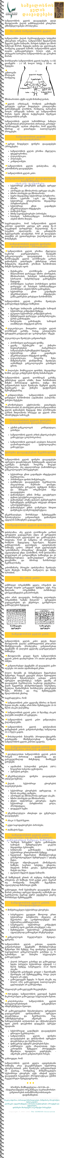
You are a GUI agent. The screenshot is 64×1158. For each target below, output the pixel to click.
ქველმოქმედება (20, 1104)
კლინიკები (9, 1104)
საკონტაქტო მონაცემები (41, 1107)
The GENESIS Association (43, 1111)
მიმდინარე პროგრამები (49, 1100)
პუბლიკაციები (31, 1102)
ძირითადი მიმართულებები (28, 1100)
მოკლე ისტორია (10, 1100)
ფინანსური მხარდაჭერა (22, 1107)
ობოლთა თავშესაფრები (37, 1104)
